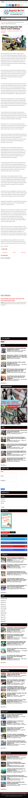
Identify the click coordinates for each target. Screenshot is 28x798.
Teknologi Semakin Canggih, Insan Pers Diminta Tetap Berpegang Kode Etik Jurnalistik (17, 579)
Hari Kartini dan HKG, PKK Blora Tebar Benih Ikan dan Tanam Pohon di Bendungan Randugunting (16, 656)
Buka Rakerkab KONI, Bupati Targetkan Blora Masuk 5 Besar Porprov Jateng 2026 (16, 459)
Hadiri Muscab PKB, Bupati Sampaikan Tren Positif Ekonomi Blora (16, 769)
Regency (2, 613)
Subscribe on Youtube (14, 546)
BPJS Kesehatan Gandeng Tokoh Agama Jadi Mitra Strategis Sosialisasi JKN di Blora (16, 370)
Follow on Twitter (14, 539)
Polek (6, 22)
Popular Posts (5, 532)
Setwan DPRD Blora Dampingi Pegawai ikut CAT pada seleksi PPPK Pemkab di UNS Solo (17, 586)
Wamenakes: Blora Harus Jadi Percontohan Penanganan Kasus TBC (16, 363)
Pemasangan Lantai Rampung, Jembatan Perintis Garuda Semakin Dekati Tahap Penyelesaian (15, 635)
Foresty (2, 600)
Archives (12, 532)
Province (2, 608)
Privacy (2, 503)
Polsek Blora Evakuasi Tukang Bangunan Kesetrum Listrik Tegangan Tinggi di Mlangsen (17, 735)
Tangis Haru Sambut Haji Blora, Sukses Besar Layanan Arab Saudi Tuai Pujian (16, 674)
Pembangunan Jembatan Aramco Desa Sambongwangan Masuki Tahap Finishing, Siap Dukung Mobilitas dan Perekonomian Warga (16, 687)
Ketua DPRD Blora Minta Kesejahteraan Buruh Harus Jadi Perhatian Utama (16, 756)
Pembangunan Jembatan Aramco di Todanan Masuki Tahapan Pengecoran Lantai (16, 700)
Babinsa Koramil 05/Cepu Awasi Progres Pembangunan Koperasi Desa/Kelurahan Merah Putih (17, 776)
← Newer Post (4, 252)
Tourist (2, 619)
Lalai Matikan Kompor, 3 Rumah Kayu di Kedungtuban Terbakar (15, 722)
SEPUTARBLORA (13, 793)
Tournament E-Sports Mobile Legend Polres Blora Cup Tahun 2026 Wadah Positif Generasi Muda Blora (16, 452)
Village (2, 621)
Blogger (24, 793)
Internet (2, 602)
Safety (2, 615)
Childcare (3, 598)
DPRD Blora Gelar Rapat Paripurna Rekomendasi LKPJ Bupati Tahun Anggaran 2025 (16, 763)
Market (2, 604)
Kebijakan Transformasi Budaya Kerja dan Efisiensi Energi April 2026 (15, 783)
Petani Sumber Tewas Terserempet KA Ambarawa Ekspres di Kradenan (15, 728)
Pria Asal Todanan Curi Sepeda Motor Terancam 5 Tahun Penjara (15, 715)
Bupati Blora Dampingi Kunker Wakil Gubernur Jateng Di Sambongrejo (11, 27)
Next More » (3, 383)
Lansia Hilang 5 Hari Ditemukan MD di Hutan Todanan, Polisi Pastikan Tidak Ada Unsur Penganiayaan (16, 377)
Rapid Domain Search (18, 796)
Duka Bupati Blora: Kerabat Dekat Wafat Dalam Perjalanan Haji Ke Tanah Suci (16, 349)
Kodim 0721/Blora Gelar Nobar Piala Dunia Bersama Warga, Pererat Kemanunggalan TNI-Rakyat (16, 438)
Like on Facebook (14, 542)
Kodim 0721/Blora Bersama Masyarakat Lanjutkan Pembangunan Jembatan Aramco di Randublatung (16, 558)
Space (2, 617)
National (2, 606)
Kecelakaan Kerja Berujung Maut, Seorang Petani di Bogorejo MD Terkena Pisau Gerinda (17, 572)
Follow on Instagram (14, 549)
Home (2, 22)
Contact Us (3, 501)
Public (2, 611)
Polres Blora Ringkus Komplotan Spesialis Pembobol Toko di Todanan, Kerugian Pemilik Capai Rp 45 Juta (16, 742)
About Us (3, 499)
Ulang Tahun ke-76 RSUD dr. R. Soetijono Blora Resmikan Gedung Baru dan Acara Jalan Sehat (17, 356)
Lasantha (20, 795)
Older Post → (24, 252)
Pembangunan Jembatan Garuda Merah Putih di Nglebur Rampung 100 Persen (17, 565)
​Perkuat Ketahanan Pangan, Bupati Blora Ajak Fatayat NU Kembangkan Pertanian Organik (16, 642)
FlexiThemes (8, 795)
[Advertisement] (14, 322)
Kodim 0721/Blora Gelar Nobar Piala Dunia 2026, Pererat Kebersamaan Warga (12, 299)
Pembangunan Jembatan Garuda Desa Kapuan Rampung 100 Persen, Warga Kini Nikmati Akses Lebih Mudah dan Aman (16, 628)
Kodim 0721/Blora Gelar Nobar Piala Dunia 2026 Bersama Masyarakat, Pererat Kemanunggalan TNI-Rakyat (17, 445)
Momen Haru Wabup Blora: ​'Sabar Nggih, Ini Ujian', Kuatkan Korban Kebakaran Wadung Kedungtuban (16, 681)
